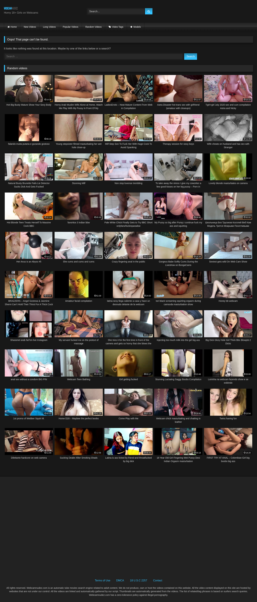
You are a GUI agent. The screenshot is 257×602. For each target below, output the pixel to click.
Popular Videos (70, 27)
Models (137, 27)
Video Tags (117, 27)
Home (14, 27)
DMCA (120, 580)
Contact (157, 580)
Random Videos (93, 27)
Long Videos (49, 27)
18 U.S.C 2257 (138, 580)
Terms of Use (102, 580)
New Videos (30, 27)
